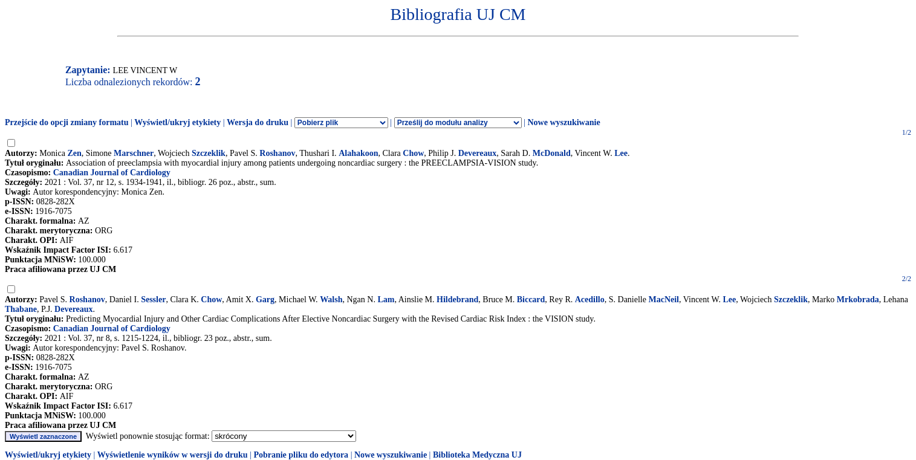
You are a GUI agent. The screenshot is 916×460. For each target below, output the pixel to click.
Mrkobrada (858, 299)
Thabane (21, 309)
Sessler (153, 299)
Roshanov (277, 153)
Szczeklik (209, 153)
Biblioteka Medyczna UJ (477, 454)
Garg (265, 299)
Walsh (331, 299)
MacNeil (663, 299)
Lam (385, 299)
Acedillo (590, 299)
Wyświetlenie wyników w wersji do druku (172, 454)
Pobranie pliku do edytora (300, 454)
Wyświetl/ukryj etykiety (177, 122)
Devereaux (477, 153)
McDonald (552, 153)
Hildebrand (457, 299)
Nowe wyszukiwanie (563, 122)
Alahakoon (358, 153)
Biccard (531, 299)
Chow (413, 153)
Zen (74, 153)
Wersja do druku (257, 122)
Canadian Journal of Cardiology (112, 172)
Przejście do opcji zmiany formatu (67, 122)
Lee (621, 153)
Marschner (134, 153)
